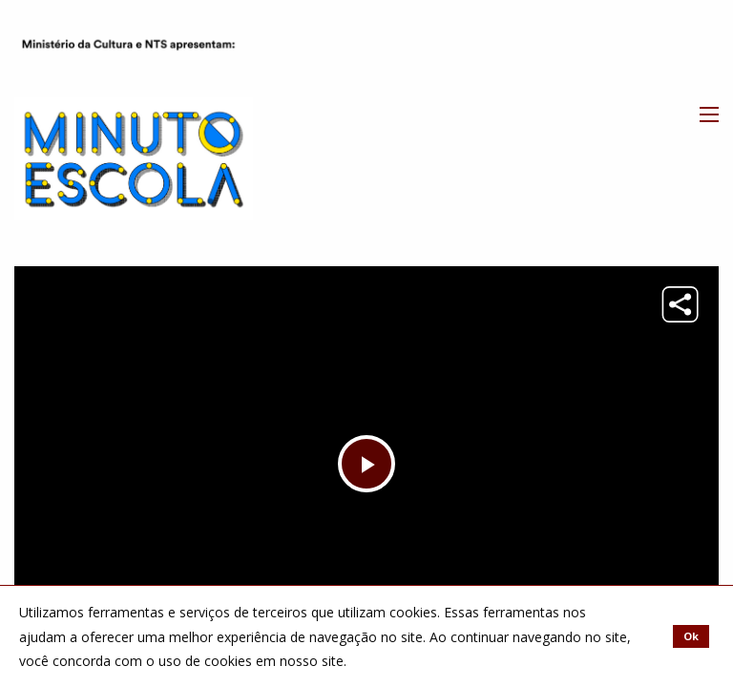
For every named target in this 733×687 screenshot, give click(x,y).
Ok (691, 636)
